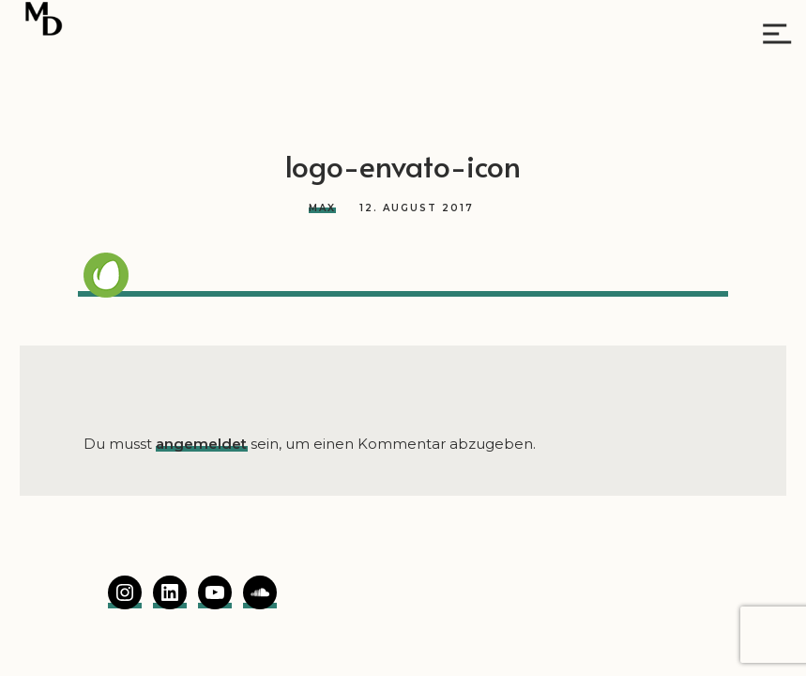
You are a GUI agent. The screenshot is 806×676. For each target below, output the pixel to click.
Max (322, 208)
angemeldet (201, 444)
